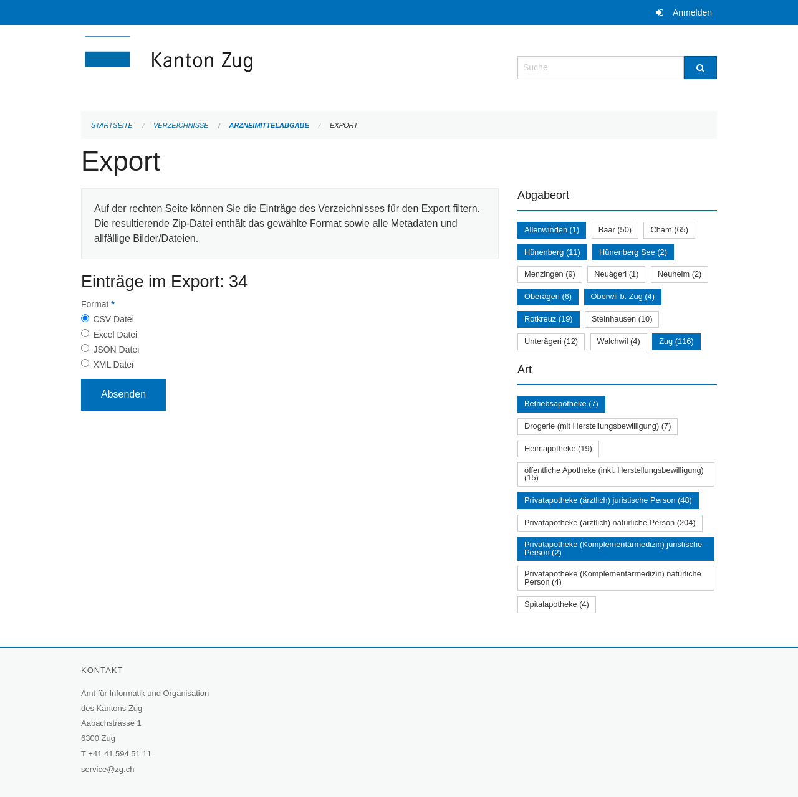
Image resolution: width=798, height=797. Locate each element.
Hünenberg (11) (552, 252)
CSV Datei (113, 319)
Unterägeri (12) (551, 341)
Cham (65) (669, 229)
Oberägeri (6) (548, 296)
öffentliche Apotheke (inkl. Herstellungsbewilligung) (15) (614, 474)
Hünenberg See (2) (633, 252)
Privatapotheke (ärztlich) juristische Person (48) (608, 500)
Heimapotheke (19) (558, 448)
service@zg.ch (107, 769)
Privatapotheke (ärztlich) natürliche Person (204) (610, 522)
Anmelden (692, 12)
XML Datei (113, 365)
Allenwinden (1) (551, 229)
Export (344, 125)
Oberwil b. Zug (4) (623, 296)
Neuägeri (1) (616, 274)
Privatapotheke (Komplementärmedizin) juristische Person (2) (613, 548)
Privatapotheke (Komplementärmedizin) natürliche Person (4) (612, 577)
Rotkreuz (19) (548, 318)
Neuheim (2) (679, 274)
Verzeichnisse (181, 125)
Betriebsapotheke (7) (561, 403)
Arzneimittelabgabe (269, 125)
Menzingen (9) (549, 274)
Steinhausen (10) (622, 318)
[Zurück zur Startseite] (243, 66)
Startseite (112, 125)
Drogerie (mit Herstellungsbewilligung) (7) (597, 426)
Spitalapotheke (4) (556, 604)
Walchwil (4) (618, 341)
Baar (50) (615, 229)
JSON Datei (116, 350)
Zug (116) (676, 341)
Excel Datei (115, 335)
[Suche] (700, 67)
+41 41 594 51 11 (119, 753)
